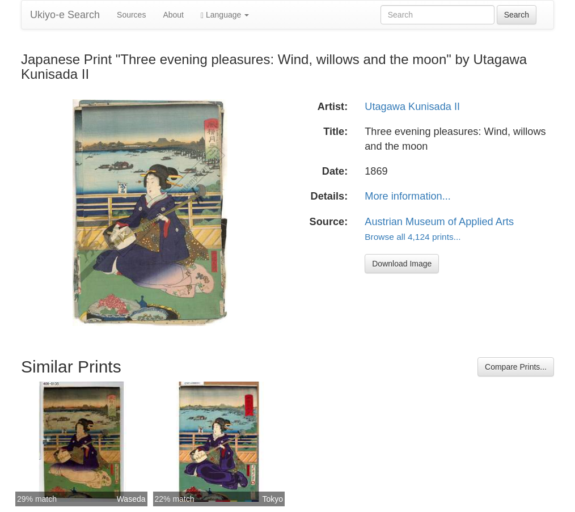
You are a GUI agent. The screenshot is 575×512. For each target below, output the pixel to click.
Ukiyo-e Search (65, 14)
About (173, 14)
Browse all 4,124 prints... (412, 237)
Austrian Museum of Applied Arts (439, 221)
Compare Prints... (516, 366)
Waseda (131, 498)
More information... (408, 196)
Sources (131, 14)
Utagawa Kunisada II (412, 106)
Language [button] (225, 15)
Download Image (402, 263)
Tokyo (272, 498)
